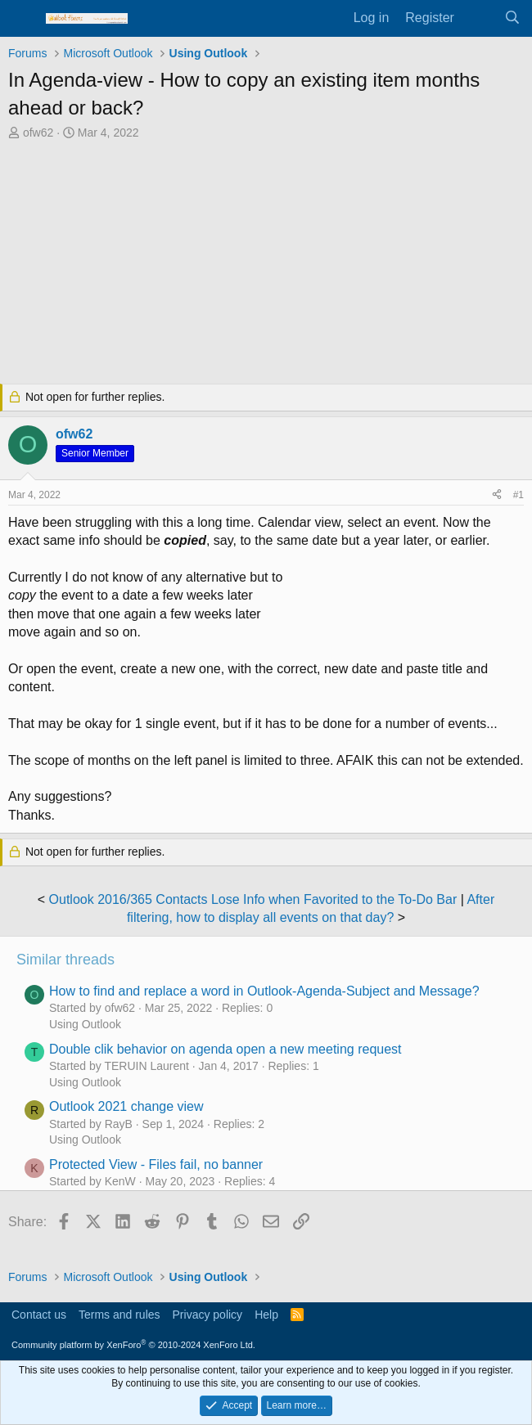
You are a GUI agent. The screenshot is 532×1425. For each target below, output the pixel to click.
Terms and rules (119, 1314)
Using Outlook (85, 1024)
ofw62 (38, 132)
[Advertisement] (266, 264)
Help (266, 1314)
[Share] (496, 495)
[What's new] (479, 18)
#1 (518, 495)
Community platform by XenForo (133, 1345)
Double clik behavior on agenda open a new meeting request (225, 1049)
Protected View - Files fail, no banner (156, 1164)
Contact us (38, 1314)
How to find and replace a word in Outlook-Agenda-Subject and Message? (264, 991)
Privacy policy (208, 1314)
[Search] (512, 18)
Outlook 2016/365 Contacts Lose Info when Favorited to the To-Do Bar (253, 899)
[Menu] (22, 18)
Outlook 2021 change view (126, 1106)
